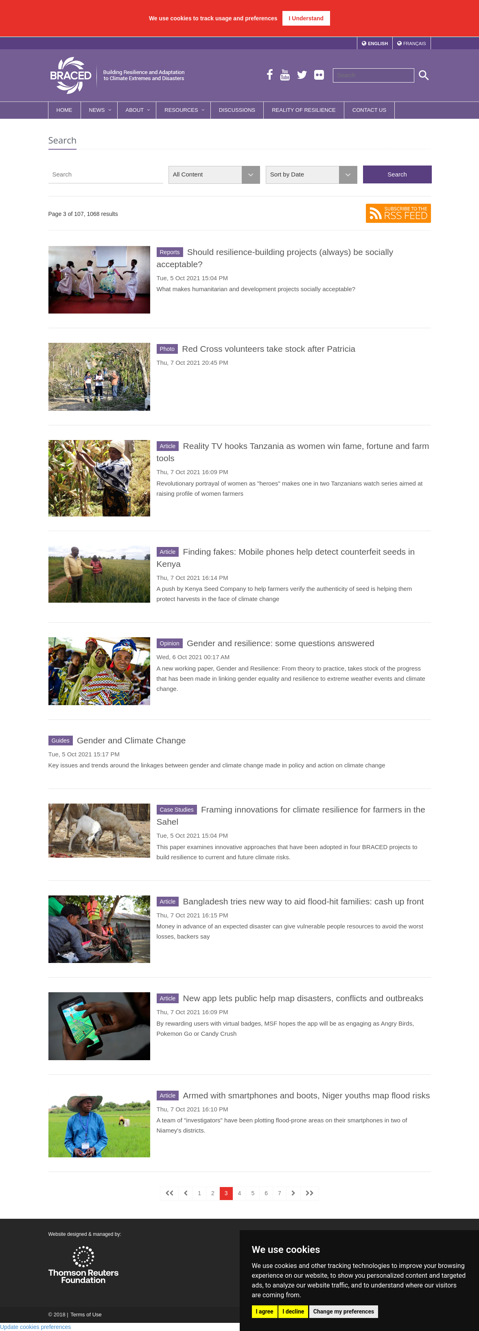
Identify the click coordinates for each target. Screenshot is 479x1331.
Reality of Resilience (304, 110)
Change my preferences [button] (343, 1311)
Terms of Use (86, 1314)
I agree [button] (264, 1311)
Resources (181, 110)
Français (414, 43)
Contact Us (369, 110)
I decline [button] (293, 1311)
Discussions (237, 110)
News (97, 110)
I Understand (306, 18)
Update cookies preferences (35, 1327)
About (135, 110)
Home (64, 110)
